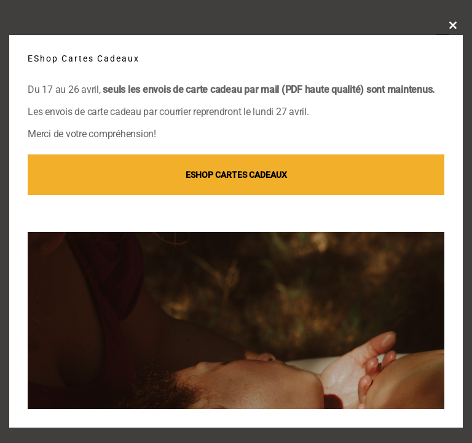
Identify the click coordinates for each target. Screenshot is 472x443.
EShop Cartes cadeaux (236, 175)
